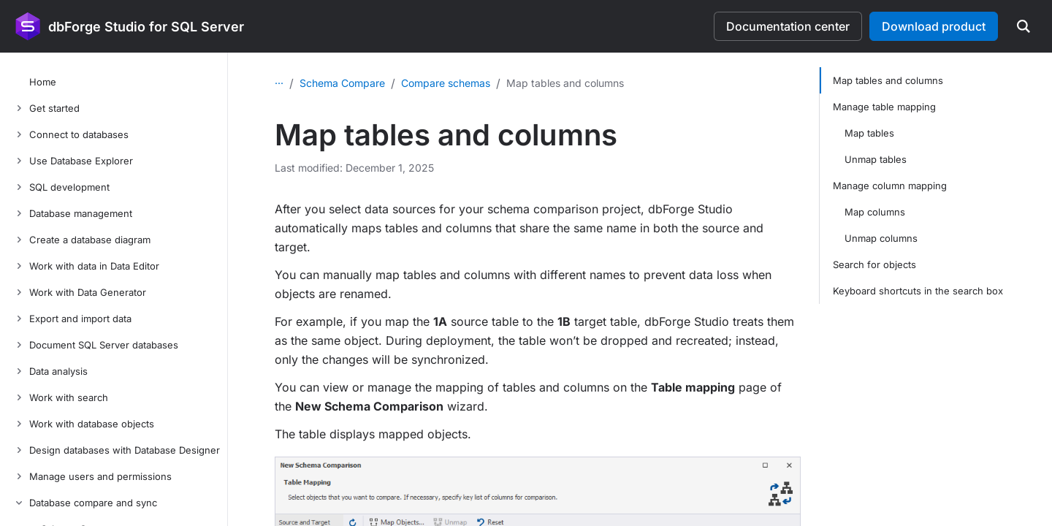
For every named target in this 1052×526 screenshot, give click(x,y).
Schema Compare (342, 83)
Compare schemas (445, 83)
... (279, 80)
